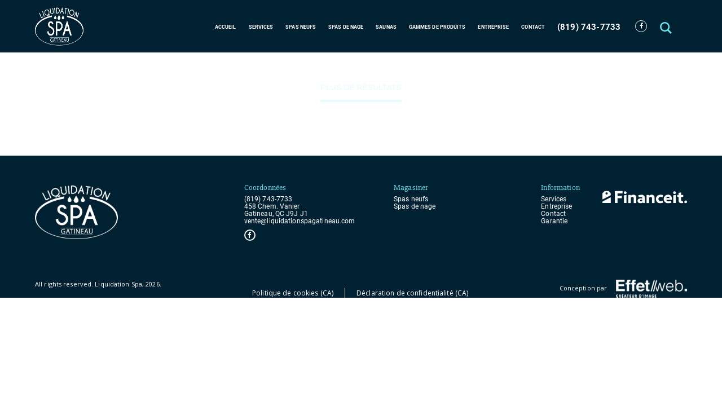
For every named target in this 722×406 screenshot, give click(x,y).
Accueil (225, 27)
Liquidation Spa (118, 284)
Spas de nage (345, 27)
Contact (533, 27)
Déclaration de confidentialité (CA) (412, 293)
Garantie (554, 221)
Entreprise (493, 27)
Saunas (386, 27)
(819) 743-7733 (588, 27)
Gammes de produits (437, 27)
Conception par (623, 289)
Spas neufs (300, 27)
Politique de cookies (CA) (292, 293)
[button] (667, 26)
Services (261, 27)
